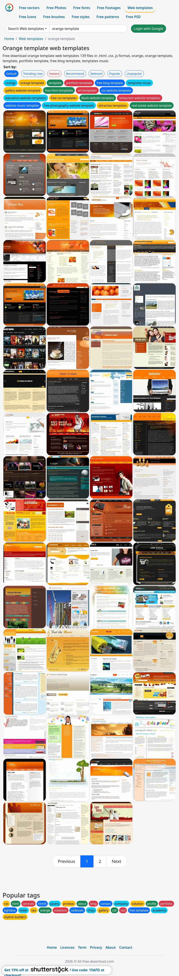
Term (82, 947)
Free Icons (27, 16)
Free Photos (56, 7)
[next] (116, 861)
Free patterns (108, 16)
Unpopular (134, 74)
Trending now (32, 74)
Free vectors (29, 7)
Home (9, 38)
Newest (54, 74)
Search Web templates (26, 28)
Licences (67, 947)
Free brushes (54, 16)
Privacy (96, 947)
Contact (125, 947)
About (111, 947)
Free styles (81, 16)
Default (11, 74)
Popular (114, 74)
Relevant (96, 74)
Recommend (75, 74)
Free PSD (133, 16)
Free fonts (81, 7)
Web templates (140, 7)
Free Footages (109, 7)
